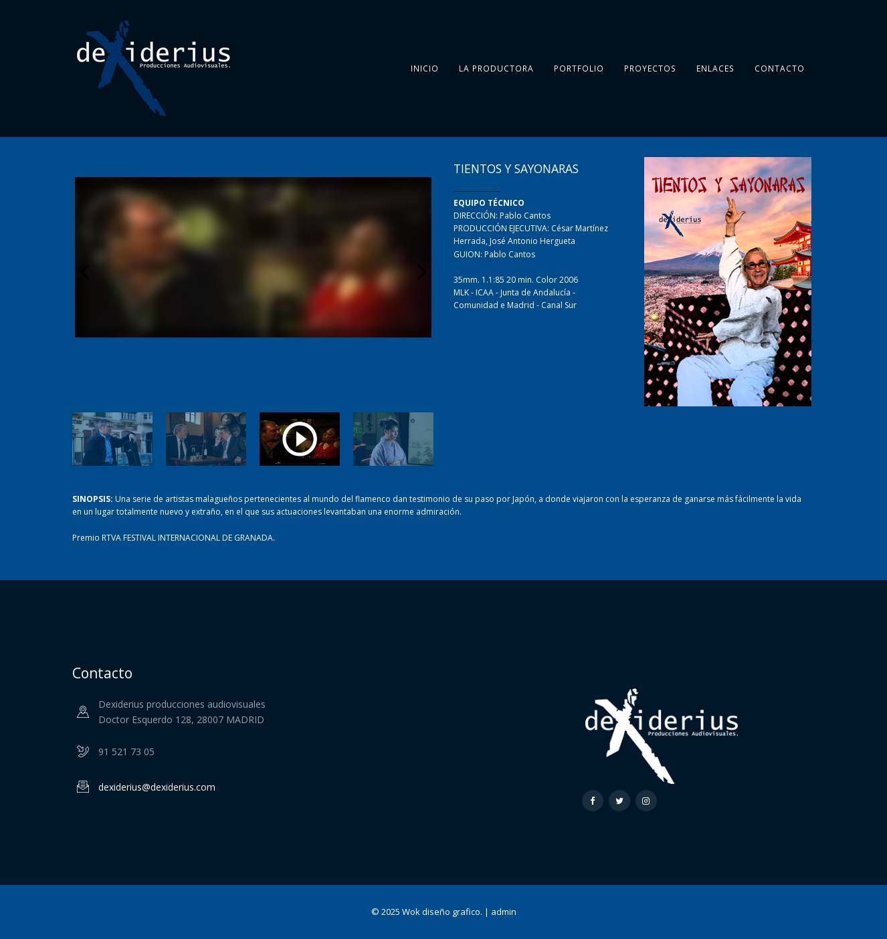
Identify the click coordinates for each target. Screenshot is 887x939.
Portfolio (579, 68)
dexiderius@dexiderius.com (156, 787)
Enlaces (715, 68)
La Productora (496, 68)
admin (503, 912)
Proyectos (650, 68)
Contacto (780, 68)
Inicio (425, 68)
